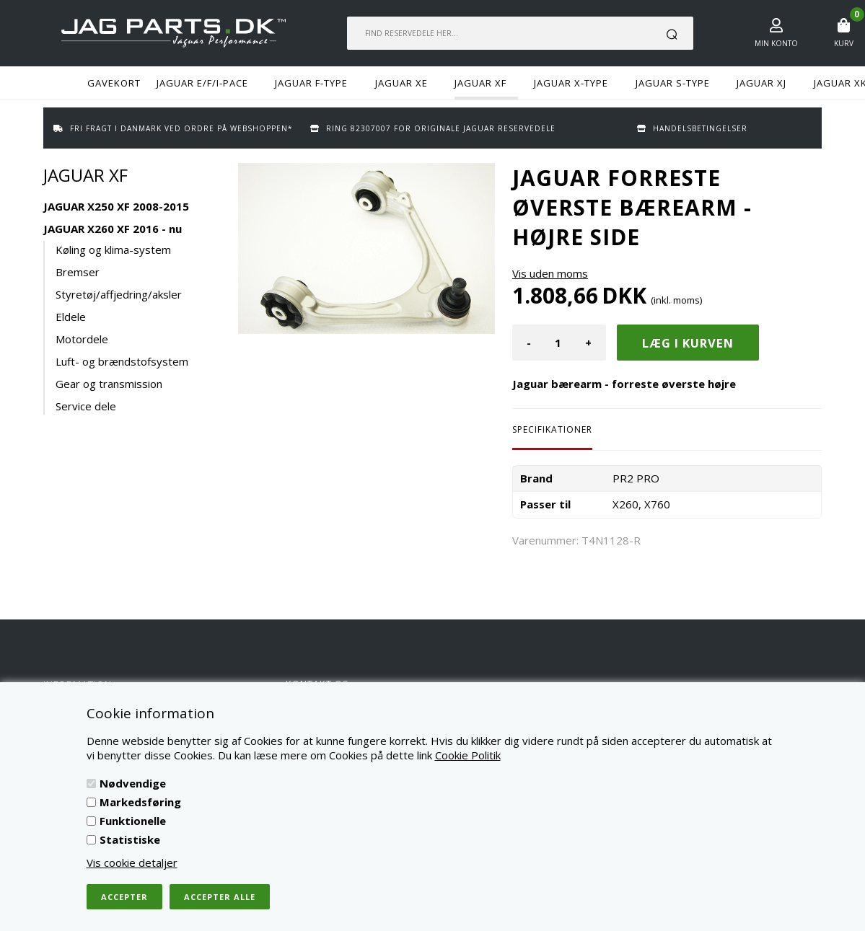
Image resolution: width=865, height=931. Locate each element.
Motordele (82, 339)
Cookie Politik (468, 755)
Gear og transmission (109, 383)
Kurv (843, 43)
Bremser (78, 272)
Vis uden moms (550, 273)
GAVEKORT (114, 82)
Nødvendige (133, 783)
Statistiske (130, 839)
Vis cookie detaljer (132, 862)
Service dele (86, 406)
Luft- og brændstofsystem (122, 361)
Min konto (776, 43)
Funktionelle (133, 820)
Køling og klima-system (113, 249)
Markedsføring (140, 802)
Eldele (71, 316)
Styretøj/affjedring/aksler (119, 294)
